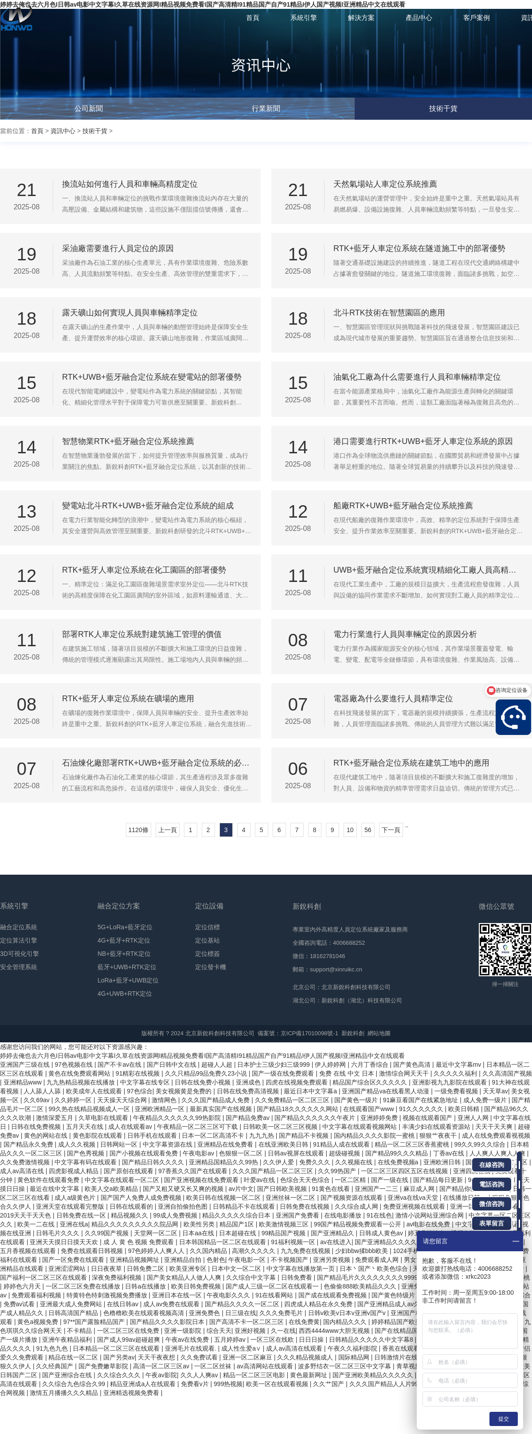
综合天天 (219, 1330)
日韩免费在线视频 (305, 1206)
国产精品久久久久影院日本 (168, 1321)
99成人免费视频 (176, 1215)
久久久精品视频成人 (306, 1357)
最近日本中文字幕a (311, 1091)
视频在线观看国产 (428, 1117)
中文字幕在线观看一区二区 (123, 1179)
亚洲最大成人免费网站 (72, 1304)
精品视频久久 (130, 1215)
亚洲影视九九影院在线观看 (450, 1082)
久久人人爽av (200, 1375)
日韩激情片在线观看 (403, 1357)
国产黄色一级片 (356, 1100)
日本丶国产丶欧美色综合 (375, 1268)
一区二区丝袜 (213, 1366)
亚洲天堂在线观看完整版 (71, 1206)
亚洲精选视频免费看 (132, 1392)
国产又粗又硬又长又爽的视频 (184, 1188)
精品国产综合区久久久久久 (370, 1082)
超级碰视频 (345, 1153)
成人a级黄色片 (76, 1197)
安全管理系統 (18, 966)
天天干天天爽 (494, 1126)
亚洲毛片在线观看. (191, 1348)
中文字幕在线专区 (146, 1082)
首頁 (37, 130)
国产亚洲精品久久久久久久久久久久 (405, 1241)
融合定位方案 (119, 906)
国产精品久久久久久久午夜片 (315, 1117)
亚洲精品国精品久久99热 (224, 1162)
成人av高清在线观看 (295, 1348)
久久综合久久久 (119, 1375)
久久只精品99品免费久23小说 (207, 1073)
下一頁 (391, 829)
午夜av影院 (161, 1375)
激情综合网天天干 (404, 1073)
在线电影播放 (343, 1215)
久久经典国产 (55, 1366)
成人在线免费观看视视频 (496, 1135)
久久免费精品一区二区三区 (293, 1100)
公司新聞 (88, 108)
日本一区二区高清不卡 (214, 1135)
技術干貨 (443, 108)
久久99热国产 (337, 1171)
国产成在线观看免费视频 (333, 1295)
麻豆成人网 (419, 1188)
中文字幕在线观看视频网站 (360, 1126)
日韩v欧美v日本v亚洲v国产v (347, 1312)
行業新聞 (266, 108)
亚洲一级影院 (183, 1330)
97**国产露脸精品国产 (94, 1321)
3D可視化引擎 (19, 953)
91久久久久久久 (422, 1108)
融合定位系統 (18, 927)
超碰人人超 (217, 1064)
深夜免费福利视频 (117, 1277)
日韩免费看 (297, 1277)
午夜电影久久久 (229, 1295)
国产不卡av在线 (120, 1064)
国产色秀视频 (86, 1153)
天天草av (495, 1091)
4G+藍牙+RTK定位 (124, 940)
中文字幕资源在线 (168, 1144)
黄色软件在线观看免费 (49, 1179)
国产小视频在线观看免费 (145, 1153)
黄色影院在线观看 (98, 1135)
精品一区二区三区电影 (255, 1375)
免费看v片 (196, 1383)
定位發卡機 (210, 966)
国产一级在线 (390, 1179)
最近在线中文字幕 (55, 1188)
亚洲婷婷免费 (379, 1117)
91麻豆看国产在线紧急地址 (421, 1100)
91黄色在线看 (331, 1188)
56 (368, 829)
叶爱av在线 (260, 1179)
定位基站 (207, 940)
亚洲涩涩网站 (67, 1268)
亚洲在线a (74, 1224)
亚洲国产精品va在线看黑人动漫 (386, 1091)
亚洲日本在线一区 (177, 1295)
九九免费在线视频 (306, 1250)
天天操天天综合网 (123, 1100)
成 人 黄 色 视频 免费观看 (139, 1241)
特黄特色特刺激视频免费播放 (107, 1295)
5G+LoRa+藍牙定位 (125, 927)
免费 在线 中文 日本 (347, 1073)
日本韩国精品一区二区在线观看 (223, 1241)
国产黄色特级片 (394, 1295)
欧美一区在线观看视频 (278, 1383)
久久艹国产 (329, 1383)
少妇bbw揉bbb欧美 (362, 1250)
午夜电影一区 (247, 1259)
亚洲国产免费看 (298, 1215)
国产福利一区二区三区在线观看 (44, 1277)
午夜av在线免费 (188, 1339)
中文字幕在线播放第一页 (301, 1268)
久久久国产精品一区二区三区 (273, 1171)
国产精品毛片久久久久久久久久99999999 (375, 1277)
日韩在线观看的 (132, 1206)
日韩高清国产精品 (74, 1312)
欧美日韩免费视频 (197, 1286)
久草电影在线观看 (104, 1117)
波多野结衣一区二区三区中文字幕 (345, 1366)
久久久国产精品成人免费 (216, 1100)
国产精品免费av (248, 1117)
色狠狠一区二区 (241, 1153)
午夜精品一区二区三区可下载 (198, 1126)
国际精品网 (354, 1357)
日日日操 (312, 1339)
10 (350, 829)
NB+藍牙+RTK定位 (124, 953)
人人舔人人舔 (43, 1091)
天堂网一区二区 (156, 1233)
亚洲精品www (23, 1082)
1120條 (139, 829)
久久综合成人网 (357, 1206)
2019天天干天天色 (26, 1215)
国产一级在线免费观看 (284, 1073)
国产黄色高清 (412, 1064)
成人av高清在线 (23, 1171)
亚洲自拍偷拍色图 (183, 1206)
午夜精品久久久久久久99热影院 (177, 1117)
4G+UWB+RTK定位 (125, 993)
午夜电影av (199, 1153)
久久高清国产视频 (507, 1073)
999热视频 (228, 1383)
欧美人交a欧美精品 (112, 1188)
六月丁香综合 (370, 1064)
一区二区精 (351, 1179)
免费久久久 (315, 1162)
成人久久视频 (77, 1144)
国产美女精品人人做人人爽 (185, 1277)
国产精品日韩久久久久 (154, 1162)
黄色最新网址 (309, 1375)
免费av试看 (20, 1304)
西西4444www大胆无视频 (335, 1330)
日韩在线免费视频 (37, 1126)
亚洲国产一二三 (377, 1188)
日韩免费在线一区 (82, 1215)
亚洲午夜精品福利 (68, 1339)
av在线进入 (336, 1241)
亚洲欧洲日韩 (442, 1162)
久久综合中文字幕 (252, 1277)
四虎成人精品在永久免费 (319, 1304)
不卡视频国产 (290, 1259)
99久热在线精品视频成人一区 (89, 1108)
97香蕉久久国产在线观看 (193, 1171)
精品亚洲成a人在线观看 (143, 1383)
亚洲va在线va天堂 (413, 1197)
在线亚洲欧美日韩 (284, 1144)
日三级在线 (240, 1312)
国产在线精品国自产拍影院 (413, 1330)
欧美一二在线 (36, 1224)
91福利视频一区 (294, 1241)
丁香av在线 (449, 1153)
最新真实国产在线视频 (222, 1108)
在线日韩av (123, 1304)
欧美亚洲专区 (188, 1268)
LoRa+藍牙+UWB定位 (128, 980)
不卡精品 (80, 1330)
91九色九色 (52, 1348)
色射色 (216, 1259)
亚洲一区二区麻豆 (248, 1357)
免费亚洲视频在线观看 (415, 1206)
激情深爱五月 (55, 1117)
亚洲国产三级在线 (25, 1064)
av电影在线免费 (429, 1224)
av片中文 (241, 1188)
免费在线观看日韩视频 (93, 1250)
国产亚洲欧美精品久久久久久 (373, 1375)
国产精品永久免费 (29, 1144)
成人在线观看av (131, 1126)
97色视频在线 (74, 1064)
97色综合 (140, 1091)
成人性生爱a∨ (242, 1348)
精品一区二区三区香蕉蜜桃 (413, 1144)
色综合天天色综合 (306, 1179)
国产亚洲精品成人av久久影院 (398, 1304)
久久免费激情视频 (25, 1162)
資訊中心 (63, 130)
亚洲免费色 (205, 1312)
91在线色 (379, 1215)
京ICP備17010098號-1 (309, 1033)
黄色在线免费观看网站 (80, 1073)
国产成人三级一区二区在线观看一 (273, 1286)
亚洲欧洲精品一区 (160, 1108)
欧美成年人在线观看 (95, 1091)
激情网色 (165, 1100)
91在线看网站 (275, 1295)
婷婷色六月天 (23, 1286)
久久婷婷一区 (74, 1100)
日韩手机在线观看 (153, 1135)
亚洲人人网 (474, 1117)
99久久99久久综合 (480, 1144)
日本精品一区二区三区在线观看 (117, 1348)
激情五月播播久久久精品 (65, 1392)
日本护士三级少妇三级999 (274, 1064)
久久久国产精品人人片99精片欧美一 (400, 1383)
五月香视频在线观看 (29, 1250)
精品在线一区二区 (74, 1357)
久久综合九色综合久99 (74, 1383)
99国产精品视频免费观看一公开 (358, 1224)
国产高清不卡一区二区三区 (247, 1321)
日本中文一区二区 (237, 1268)
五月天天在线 (85, 1126)
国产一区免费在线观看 (74, 1259)
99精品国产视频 (284, 1233)
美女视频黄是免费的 (184, 1091)
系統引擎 (14, 906)
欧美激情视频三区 (284, 1224)
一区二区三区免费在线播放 (84, 1286)
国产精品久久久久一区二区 (243, 1304)
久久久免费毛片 (282, 1312)
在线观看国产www (369, 1108)
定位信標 (207, 927)
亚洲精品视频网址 (135, 1259)
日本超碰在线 (238, 1233)
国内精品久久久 (345, 1321)
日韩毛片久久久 (58, 1233)
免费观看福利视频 (37, 1295)
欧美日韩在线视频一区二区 (224, 1197)
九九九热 (262, 1135)
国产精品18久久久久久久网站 (298, 1108)
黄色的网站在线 (46, 1135)
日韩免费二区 (146, 1268)
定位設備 (209, 906)
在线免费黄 (304, 1321)
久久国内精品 (209, 1250)
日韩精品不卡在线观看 (245, 1206)
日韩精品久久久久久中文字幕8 (372, 1339)
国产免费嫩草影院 (104, 1366)
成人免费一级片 (486, 1100)
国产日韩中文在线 (172, 1064)
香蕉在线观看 (401, 1348)
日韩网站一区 (119, 1144)
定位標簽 (207, 953)
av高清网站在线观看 (266, 1366)
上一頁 (167, 829)
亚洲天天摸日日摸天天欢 (65, 1241)
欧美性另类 (200, 1224)
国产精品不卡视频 (304, 1135)
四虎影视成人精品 (74, 1171)
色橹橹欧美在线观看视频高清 (144, 1312)
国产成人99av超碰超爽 (129, 1339)
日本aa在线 (198, 1233)
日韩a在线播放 (146, 1286)
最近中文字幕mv (459, 1064)
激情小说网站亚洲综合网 (430, 1215)
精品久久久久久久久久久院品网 (135, 1224)
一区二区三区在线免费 (129, 1330)
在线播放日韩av (466, 1197)
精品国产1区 (237, 1224)
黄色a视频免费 (38, 1321)
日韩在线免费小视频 (203, 1082)
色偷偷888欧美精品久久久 (361, 1286)
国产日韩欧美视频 (283, 1188)
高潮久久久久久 (254, 1250)
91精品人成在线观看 (342, 1144)
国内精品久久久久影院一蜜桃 (375, 1135)
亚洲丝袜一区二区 (291, 1197)
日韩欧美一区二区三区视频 (281, 1126)
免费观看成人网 (377, 1259)
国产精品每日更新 (439, 1179)
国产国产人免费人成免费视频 (142, 1197)
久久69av (37, 1100)
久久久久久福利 (456, 1073)
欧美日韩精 (464, 1108)
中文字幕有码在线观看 (86, 1162)
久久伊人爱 (279, 1162)
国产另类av (119, 1357)
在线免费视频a (399, 1162)
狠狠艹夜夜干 (438, 1135)
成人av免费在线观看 (172, 1304)
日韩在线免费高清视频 (249, 1091)
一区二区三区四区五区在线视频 (405, 1171)
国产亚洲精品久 (333, 1233)
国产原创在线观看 (129, 1171)
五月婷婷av (230, 1339)
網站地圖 (379, 1033)
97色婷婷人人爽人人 (157, 1250)
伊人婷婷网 (331, 1064)
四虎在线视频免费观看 (297, 1082)
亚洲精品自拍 (183, 1259)
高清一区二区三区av (162, 1366)
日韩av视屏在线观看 (297, 1153)
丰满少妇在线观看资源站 (437, 1126)
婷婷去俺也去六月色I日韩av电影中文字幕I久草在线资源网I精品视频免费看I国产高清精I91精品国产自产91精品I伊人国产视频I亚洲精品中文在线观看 (202, 1055)
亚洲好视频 (251, 1330)
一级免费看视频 (457, 1091)
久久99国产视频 (107, 1233)
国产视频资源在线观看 (352, 1197)
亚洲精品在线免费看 (226, 1144)
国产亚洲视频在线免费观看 (202, 1179)
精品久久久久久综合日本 (237, 1215)
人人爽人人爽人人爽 (498, 1153)
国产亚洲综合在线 (68, 1375)
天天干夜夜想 (157, 1357)
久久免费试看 (199, 1357)
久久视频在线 (354, 1162)
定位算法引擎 (18, 940)
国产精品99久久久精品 (397, 1153)
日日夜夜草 (107, 1268)
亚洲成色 (249, 1082)
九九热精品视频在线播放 (82, 1082)
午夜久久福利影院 (353, 1348)
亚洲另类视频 (332, 1259)
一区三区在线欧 (273, 1339)
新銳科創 (352, 1033)
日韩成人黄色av (382, 1233)
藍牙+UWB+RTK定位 (127, 966)
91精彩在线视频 (138, 1073)
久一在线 (283, 1330)
